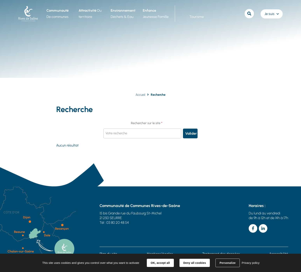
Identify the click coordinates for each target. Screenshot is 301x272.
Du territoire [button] (90, 13)
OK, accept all (160, 262)
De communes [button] (57, 13)
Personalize (227, 262)
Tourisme (196, 17)
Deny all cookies (194, 262)
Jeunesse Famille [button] (156, 13)
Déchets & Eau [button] (123, 13)
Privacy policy (251, 262)
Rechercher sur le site (146, 123)
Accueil (140, 95)
